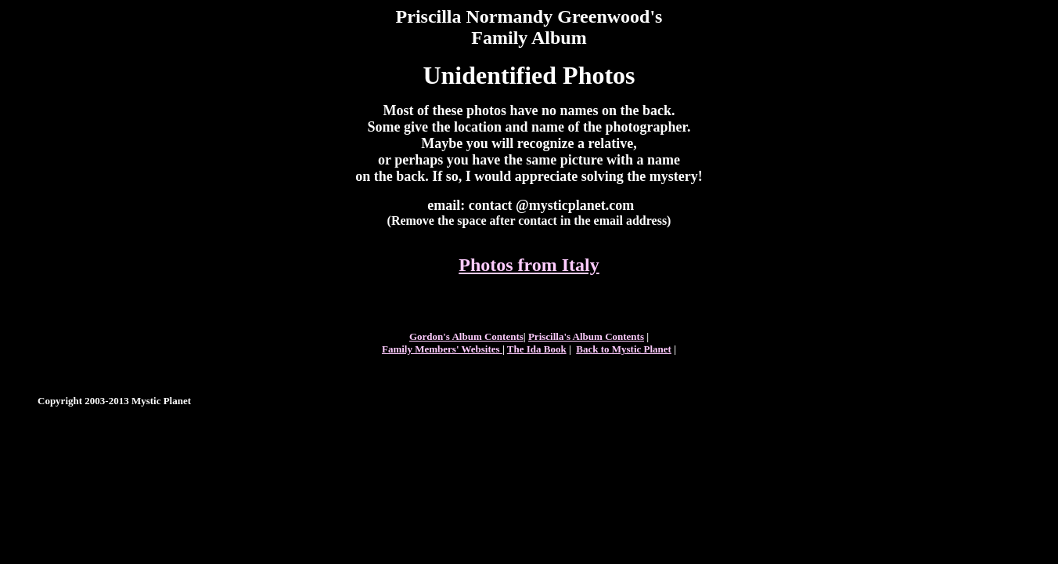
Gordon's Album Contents (466, 336)
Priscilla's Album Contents (586, 336)
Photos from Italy (529, 265)
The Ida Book (537, 349)
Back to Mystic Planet (623, 349)
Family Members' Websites (442, 349)
